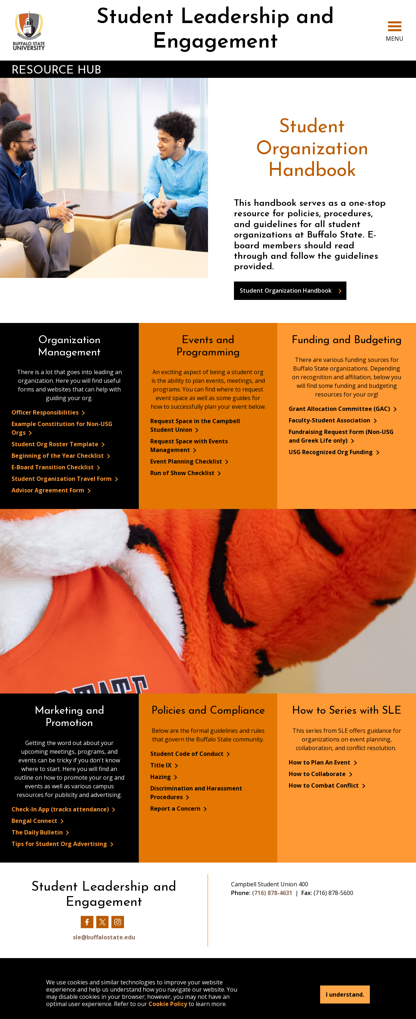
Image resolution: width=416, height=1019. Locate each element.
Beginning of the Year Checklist (58, 456)
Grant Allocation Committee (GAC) (340, 409)
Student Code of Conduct (187, 754)
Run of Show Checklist (183, 473)
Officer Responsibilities (46, 412)
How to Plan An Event (320, 762)
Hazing (161, 777)
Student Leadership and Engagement (215, 30)
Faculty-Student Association (330, 420)
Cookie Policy (168, 1004)
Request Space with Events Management (189, 445)
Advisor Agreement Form (49, 490)
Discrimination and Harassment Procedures (196, 792)
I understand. (345, 994)
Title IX (161, 765)
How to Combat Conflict (324, 785)
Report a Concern (176, 808)
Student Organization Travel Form (62, 479)
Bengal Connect (35, 821)
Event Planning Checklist (187, 461)
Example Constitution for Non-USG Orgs (62, 428)
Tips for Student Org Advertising (60, 844)
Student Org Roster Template (56, 444)
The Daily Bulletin (38, 832)
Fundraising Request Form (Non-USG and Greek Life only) (341, 436)
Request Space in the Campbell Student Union (195, 425)
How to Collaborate (318, 774)
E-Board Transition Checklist (53, 467)
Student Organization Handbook (286, 290)
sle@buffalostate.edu (104, 937)
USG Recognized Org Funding (331, 452)
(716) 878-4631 (272, 893)
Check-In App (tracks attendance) (61, 809)
